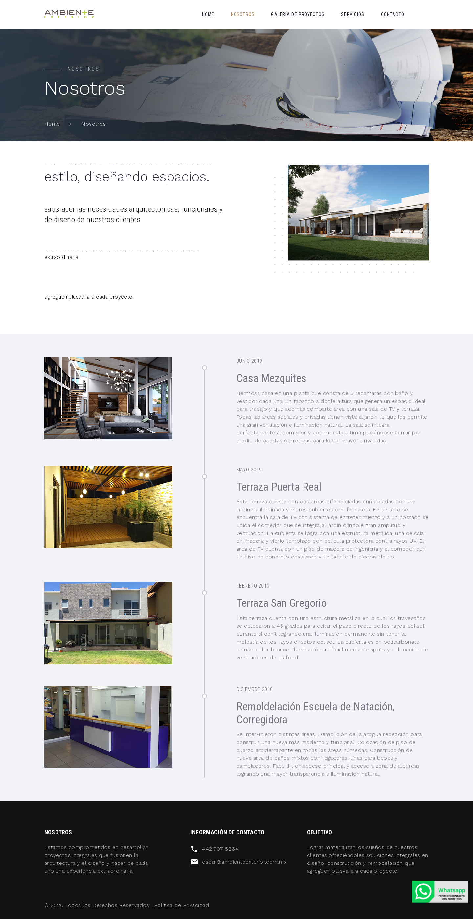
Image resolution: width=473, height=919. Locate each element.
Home (208, 14)
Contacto (392, 14)
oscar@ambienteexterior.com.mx (244, 862)
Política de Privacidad (181, 905)
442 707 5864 (220, 849)
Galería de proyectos (297, 14)
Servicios (352, 14)
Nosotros (243, 14)
